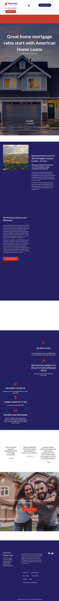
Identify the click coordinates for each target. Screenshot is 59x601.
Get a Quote (26, 575)
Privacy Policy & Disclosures (30, 582)
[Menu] (29, 5)
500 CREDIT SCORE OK (15, 388)
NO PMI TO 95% (43, 348)
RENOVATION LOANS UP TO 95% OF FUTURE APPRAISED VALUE (43, 368)
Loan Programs (35, 572)
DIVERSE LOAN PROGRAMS (15, 415)
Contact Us (26, 572)
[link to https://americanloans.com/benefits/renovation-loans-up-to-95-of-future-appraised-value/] (43, 361)
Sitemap (25, 579)
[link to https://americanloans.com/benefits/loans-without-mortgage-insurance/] (43, 343)
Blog (30, 579)
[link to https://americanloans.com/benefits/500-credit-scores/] (15, 384)
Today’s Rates (35, 575)
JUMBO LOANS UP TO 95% (15, 402)
